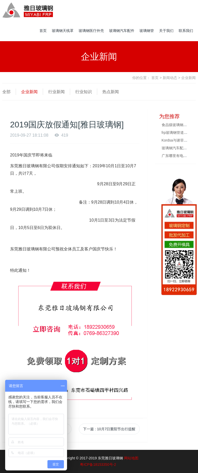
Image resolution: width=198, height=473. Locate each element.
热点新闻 (110, 92)
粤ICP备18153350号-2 (98, 464)
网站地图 (131, 458)
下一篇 (109, 429)
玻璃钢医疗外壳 (91, 31)
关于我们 (166, 31)
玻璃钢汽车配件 (121, 31)
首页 (43, 31)
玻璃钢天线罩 (62, 31)
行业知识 (83, 92)
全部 (6, 92)
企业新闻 (29, 92)
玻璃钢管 (146, 31)
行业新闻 (56, 92)
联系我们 (186, 31)
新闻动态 (170, 78)
